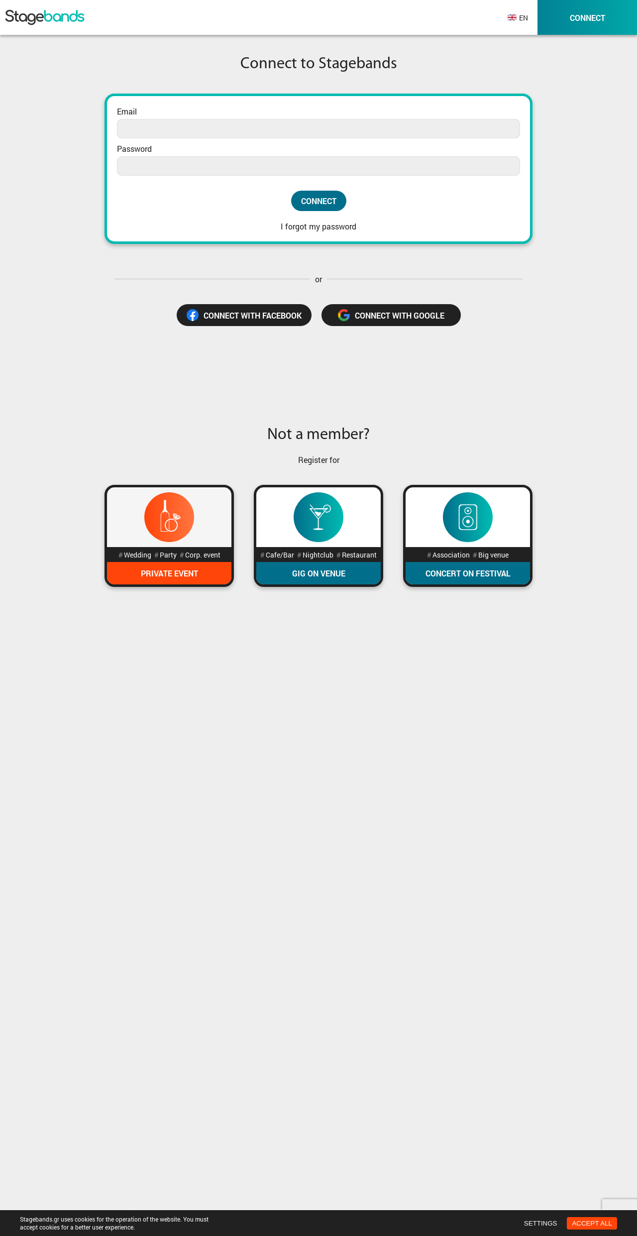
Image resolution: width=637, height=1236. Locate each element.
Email (127, 111)
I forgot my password (318, 226)
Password (134, 148)
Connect (318, 201)
